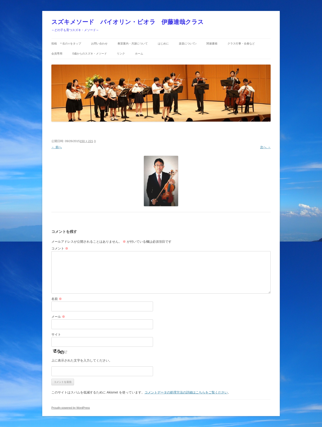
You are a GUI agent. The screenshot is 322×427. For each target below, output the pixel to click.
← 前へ (56, 147)
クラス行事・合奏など (241, 43)
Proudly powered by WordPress (70, 407)
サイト (56, 334)
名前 (56, 299)
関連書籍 (211, 43)
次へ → (265, 147)
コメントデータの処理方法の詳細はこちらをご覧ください (186, 392)
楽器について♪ (188, 43)
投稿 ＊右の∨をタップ (66, 43)
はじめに (163, 43)
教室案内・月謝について (133, 43)
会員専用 (56, 53)
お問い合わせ (99, 43)
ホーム (139, 53)
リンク (121, 53)
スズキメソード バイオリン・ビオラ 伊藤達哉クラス (127, 21)
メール (58, 316)
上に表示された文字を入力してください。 (81, 360)
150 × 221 (86, 141)
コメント (59, 248)
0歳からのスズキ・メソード (89, 53)
